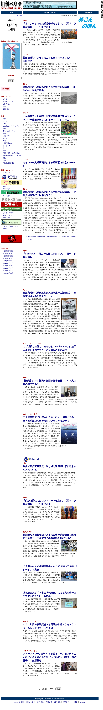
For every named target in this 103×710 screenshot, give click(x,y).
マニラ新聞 (6, 189)
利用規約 (40, 702)
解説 (4, 106)
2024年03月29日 (8, 253)
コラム (5, 99)
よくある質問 (19, 702)
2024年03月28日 (8, 256)
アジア (5, 121)
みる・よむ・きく (9, 101)
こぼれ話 (6, 109)
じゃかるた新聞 (8, 213)
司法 (4, 186)
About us (82, 702)
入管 (4, 141)
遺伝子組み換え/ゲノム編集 (12, 155)
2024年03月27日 (8, 258)
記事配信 (66, 702)
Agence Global (7, 215)
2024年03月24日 (8, 266)
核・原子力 (6, 146)
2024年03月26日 (8, 261)
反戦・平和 (6, 136)
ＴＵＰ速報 (6, 196)
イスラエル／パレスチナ (11, 126)
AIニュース (7, 173)
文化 (4, 124)
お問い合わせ (30, 702)
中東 (4, 148)
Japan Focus (6, 218)
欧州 (4, 151)
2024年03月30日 (8, 251)
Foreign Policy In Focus (10, 226)
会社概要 (74, 702)
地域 (4, 160)
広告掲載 (57, 702)
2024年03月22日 (8, 271)
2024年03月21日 (8, 273)
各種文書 (49, 702)
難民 (4, 128)
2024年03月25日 (8, 263)
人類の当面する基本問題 (11, 153)
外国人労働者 (7, 143)
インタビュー (7, 104)
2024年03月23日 (8, 268)
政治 (4, 158)
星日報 (5, 228)
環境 (4, 133)
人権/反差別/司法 (8, 163)
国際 (4, 119)
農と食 (5, 138)
